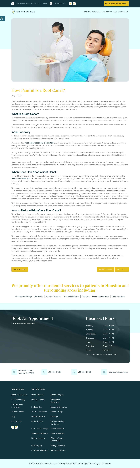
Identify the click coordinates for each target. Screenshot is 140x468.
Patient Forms (17, 412)
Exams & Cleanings (59, 407)
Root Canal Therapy (40, 428)
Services (95, 12)
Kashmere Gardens (100, 296)
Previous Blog (105, 269)
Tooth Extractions (39, 412)
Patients (106, 12)
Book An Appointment (116, 3)
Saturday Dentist (58, 450)
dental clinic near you (20, 178)
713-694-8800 (54, 372)
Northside (38, 296)
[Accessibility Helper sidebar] (2, 17)
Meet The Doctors (19, 395)
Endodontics (36, 407)
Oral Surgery (36, 445)
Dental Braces (37, 395)
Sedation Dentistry (39, 433)
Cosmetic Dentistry (39, 450)
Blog (114, 12)
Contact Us (123, 12)
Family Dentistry (58, 445)
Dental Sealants (57, 428)
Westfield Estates (71, 296)
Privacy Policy (65, 463)
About (86, 12)
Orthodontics (37, 421)
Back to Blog (20, 269)
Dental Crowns (37, 399)
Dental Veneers (38, 438)
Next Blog (121, 269)
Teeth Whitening (57, 433)
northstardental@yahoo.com (118, 372)
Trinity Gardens (118, 296)
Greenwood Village (23, 296)
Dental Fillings (57, 412)
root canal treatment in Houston (39, 143)
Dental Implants (38, 416)
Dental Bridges (57, 395)
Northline (85, 296)
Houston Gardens (53, 296)
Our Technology (18, 399)
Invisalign (54, 416)
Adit (109, 463)
